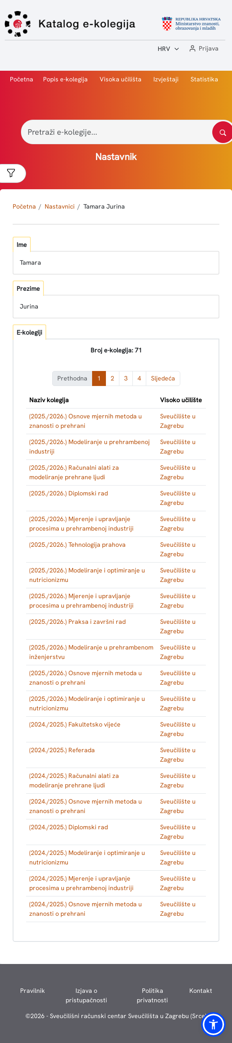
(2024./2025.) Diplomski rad (68, 827)
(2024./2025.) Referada (62, 750)
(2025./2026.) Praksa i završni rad (77, 622)
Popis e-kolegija (65, 79)
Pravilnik (32, 991)
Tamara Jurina (104, 206)
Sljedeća (163, 378)
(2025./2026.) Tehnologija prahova (77, 544)
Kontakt (200, 991)
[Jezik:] (169, 49)
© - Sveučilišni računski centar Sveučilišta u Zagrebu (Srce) (116, 1016)
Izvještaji (166, 79)
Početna (21, 79)
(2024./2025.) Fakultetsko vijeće (75, 724)
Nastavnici (60, 206)
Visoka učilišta (120, 79)
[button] (203, 49)
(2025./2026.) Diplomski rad (68, 493)
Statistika (204, 79)
